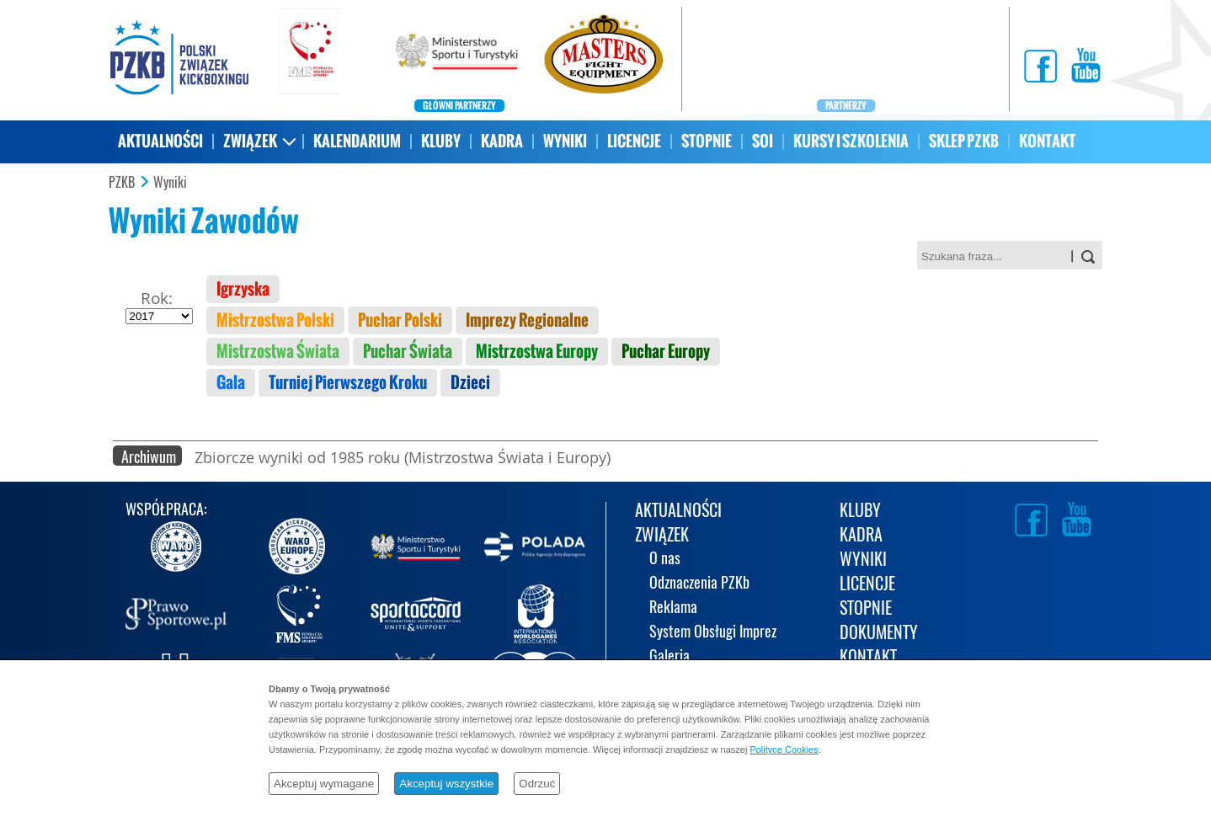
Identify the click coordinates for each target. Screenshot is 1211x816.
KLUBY (441, 141)
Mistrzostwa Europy (537, 351)
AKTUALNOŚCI (160, 141)
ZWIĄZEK (250, 141)
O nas (664, 559)
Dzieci (470, 383)
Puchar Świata (407, 351)
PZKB (122, 182)
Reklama (673, 608)
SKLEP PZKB (964, 141)
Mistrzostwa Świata (277, 351)
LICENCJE (634, 141)
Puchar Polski (400, 320)
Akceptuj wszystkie (446, 783)
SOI (762, 141)
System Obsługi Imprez (712, 633)
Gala (230, 383)
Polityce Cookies (784, 749)
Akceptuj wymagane (324, 783)
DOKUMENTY (879, 633)
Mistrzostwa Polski (275, 320)
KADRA (502, 141)
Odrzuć (537, 783)
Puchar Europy (666, 351)
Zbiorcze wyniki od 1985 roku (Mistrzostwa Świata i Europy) (403, 457)
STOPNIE (706, 141)
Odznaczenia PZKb (699, 584)
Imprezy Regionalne (527, 320)
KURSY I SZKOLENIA (851, 141)
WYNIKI (565, 141)
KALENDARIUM (357, 141)
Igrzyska (242, 289)
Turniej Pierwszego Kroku (348, 383)
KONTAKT (1047, 141)
